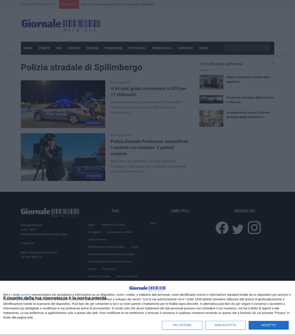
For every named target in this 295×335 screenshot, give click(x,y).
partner (26, 294)
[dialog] (147, 303)
